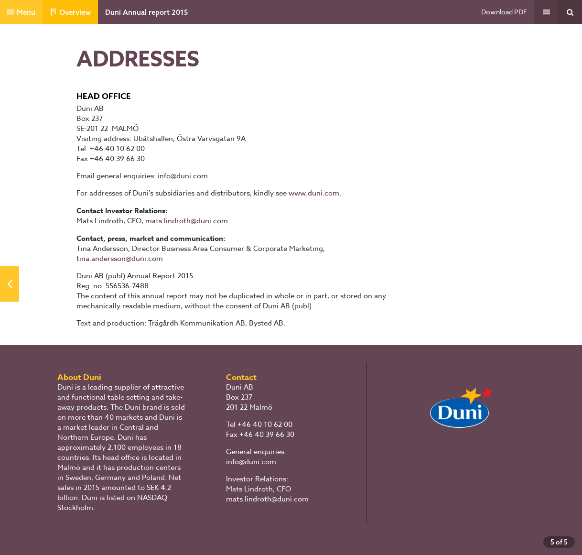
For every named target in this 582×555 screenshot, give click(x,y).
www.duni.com (314, 193)
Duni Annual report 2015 (146, 12)
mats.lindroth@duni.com (186, 221)
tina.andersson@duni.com (119, 258)
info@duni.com (183, 176)
